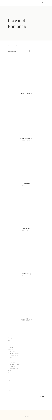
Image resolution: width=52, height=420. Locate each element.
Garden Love (26, 228)
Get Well (12, 357)
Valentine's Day (14, 368)
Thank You (12, 366)
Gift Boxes (12, 345)
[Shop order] (19, 51)
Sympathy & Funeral (15, 364)
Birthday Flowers (14, 353)
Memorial (12, 347)
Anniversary (13, 351)
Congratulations (14, 355)
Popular (10, 372)
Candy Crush (26, 183)
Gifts (9, 340)
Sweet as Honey (26, 274)
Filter (42, 396)
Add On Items (13, 343)
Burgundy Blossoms (26, 319)
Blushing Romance (26, 138)
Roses (9, 375)
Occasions (10, 349)
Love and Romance (15, 360)
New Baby (12, 362)
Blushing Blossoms (26, 93)
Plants (9, 370)
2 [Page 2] (24, 328)
